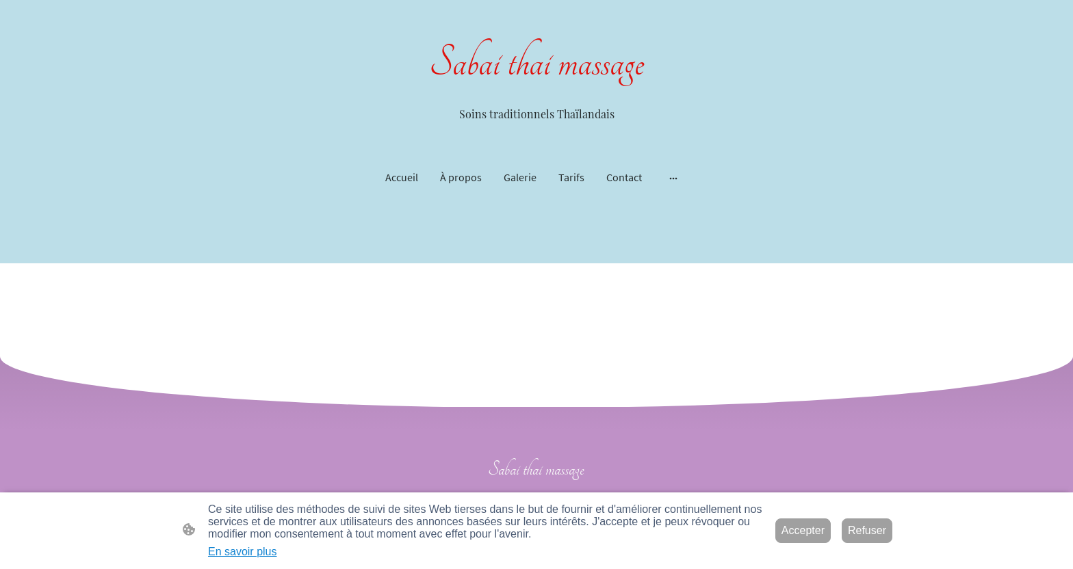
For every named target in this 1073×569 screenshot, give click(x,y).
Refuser (867, 530)
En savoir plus (242, 551)
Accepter (803, 530)
